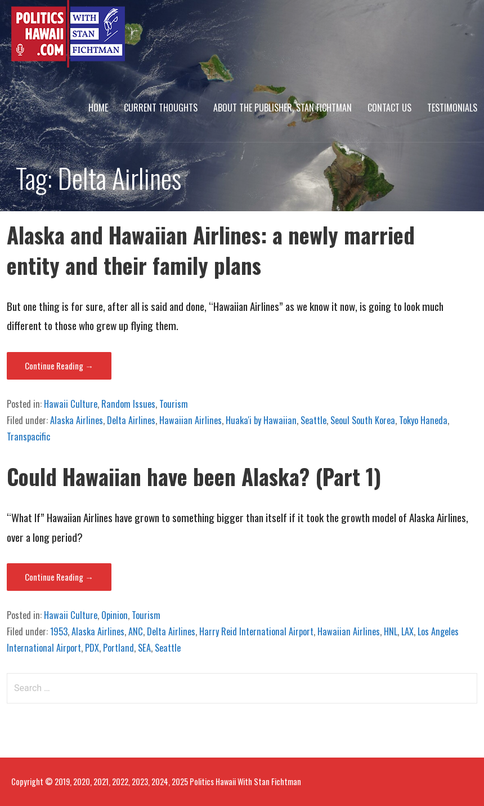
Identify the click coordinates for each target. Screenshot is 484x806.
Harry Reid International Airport (256, 631)
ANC (135, 631)
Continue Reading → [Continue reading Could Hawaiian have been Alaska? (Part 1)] (59, 577)
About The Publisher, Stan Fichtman (282, 107)
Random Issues (128, 404)
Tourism (173, 404)
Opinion (114, 615)
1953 (59, 631)
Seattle (313, 420)
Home (98, 107)
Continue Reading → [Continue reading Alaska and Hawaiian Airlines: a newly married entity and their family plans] (59, 365)
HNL (390, 631)
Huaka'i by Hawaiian (261, 420)
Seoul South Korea (362, 420)
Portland (118, 647)
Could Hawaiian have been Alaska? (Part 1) (194, 476)
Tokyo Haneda (423, 420)
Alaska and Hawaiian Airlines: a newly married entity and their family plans (211, 250)
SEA (144, 647)
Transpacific (28, 436)
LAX (407, 631)
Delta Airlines (131, 420)
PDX (92, 647)
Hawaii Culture (70, 404)
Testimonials (452, 107)
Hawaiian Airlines (190, 420)
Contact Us (389, 107)
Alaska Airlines (76, 420)
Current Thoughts (161, 107)
